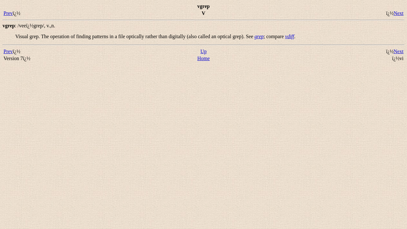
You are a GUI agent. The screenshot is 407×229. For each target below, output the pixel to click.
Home (203, 58)
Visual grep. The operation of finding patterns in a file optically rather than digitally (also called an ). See (134, 36)
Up (203, 51)
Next (399, 13)
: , (29, 25)
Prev (8, 13)
